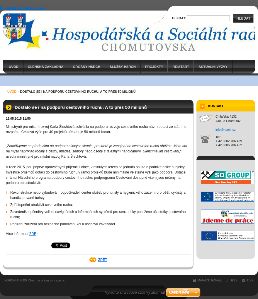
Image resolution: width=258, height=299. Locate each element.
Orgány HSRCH (86, 66)
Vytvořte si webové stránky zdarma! (135, 292)
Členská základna (46, 66)
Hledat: (179, 18)
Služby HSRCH (123, 66)
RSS (234, 280)
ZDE (32, 234)
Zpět (102, 260)
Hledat (243, 18)
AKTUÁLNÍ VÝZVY (213, 66)
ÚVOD (13, 66)
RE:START (180, 66)
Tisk (250, 280)
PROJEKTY (154, 66)
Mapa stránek (210, 280)
